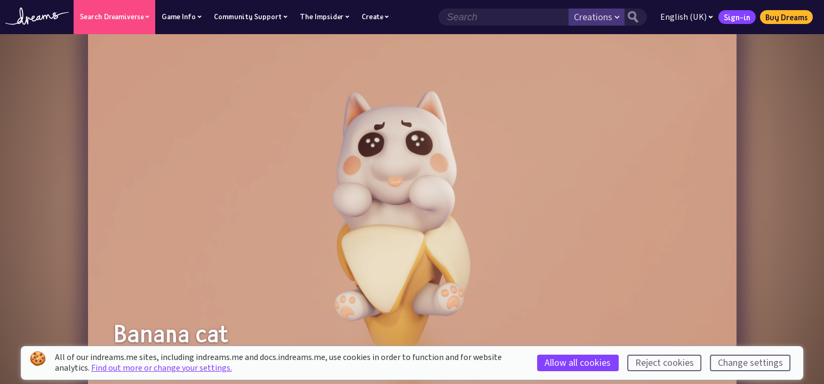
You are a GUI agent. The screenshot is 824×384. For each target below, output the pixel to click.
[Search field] (503, 17)
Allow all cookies (578, 363)
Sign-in (737, 17)
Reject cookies (664, 363)
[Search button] (636, 17)
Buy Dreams (786, 17)
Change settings (750, 363)
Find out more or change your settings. (161, 368)
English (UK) (686, 17)
